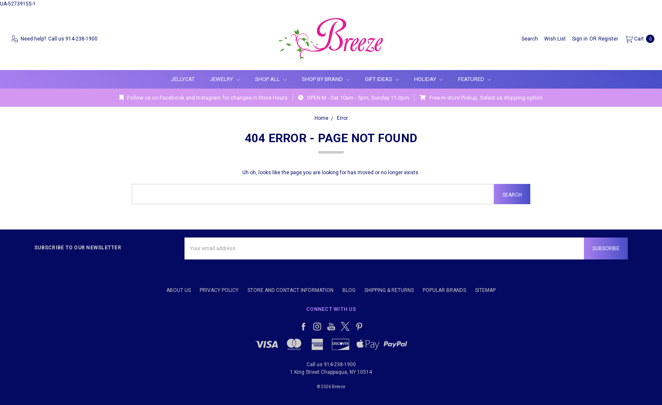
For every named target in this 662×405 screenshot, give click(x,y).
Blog (348, 290)
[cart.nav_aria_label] (638, 39)
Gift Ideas (382, 79)
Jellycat (183, 79)
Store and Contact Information (290, 290)
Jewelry (225, 79)
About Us (178, 290)
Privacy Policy (219, 290)
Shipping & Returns (389, 290)
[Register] (608, 39)
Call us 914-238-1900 (331, 364)
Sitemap (485, 290)
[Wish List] (555, 39)
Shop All (271, 79)
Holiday (428, 79)
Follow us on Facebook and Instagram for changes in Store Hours (203, 97)
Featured (474, 79)
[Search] (529, 39)
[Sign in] (580, 39)
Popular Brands (444, 290)
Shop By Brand (326, 79)
